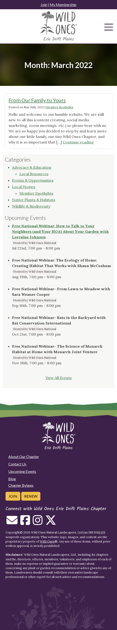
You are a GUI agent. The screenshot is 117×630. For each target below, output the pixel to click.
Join (44, 4)
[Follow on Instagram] (37, 523)
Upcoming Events (22, 471)
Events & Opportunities (33, 180)
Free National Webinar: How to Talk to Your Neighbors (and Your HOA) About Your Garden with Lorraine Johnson (60, 231)
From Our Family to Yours (37, 100)
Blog (12, 479)
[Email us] (12, 523)
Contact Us (17, 464)
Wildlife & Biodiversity (31, 206)
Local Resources (33, 174)
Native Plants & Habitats (33, 199)
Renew (30, 496)
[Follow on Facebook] (25, 523)
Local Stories (23, 186)
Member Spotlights (59, 107)
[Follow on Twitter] (50, 523)
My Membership (63, 4)
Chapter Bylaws (20, 485)
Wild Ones (47, 541)
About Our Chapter (23, 456)
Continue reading (78, 142)
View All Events (58, 377)
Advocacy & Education (31, 167)
